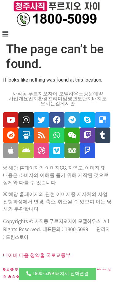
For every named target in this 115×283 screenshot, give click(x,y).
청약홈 (37, 255)
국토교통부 (58, 255)
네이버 (10, 255)
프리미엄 (57, 98)
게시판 (67, 103)
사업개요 (18, 98)
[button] (57, 274)
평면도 (74, 98)
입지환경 (38, 98)
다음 (24, 255)
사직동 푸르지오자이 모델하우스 (47, 93)
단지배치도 (94, 98)
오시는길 (50, 103)
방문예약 (93, 93)
